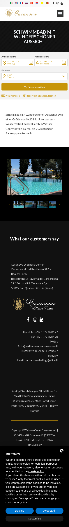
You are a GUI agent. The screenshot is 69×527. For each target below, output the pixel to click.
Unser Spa (52, 391)
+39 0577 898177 (46, 332)
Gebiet (28, 405)
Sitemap (34, 410)
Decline (19, 510)
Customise (34, 518)
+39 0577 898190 (46, 336)
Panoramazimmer (36, 395)
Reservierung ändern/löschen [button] (39, 96)
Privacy (53, 405)
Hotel (43, 391)
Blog (35, 405)
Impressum (17, 405)
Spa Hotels (20, 395)
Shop (38, 400)
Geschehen (49, 400)
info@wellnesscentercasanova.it (38, 346)
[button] (18, 62)
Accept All (49, 510)
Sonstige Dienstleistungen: (24, 391)
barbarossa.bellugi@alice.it (41, 360)
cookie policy (36, 471)
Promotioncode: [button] (10, 96)
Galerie (43, 405)
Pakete (31, 400)
